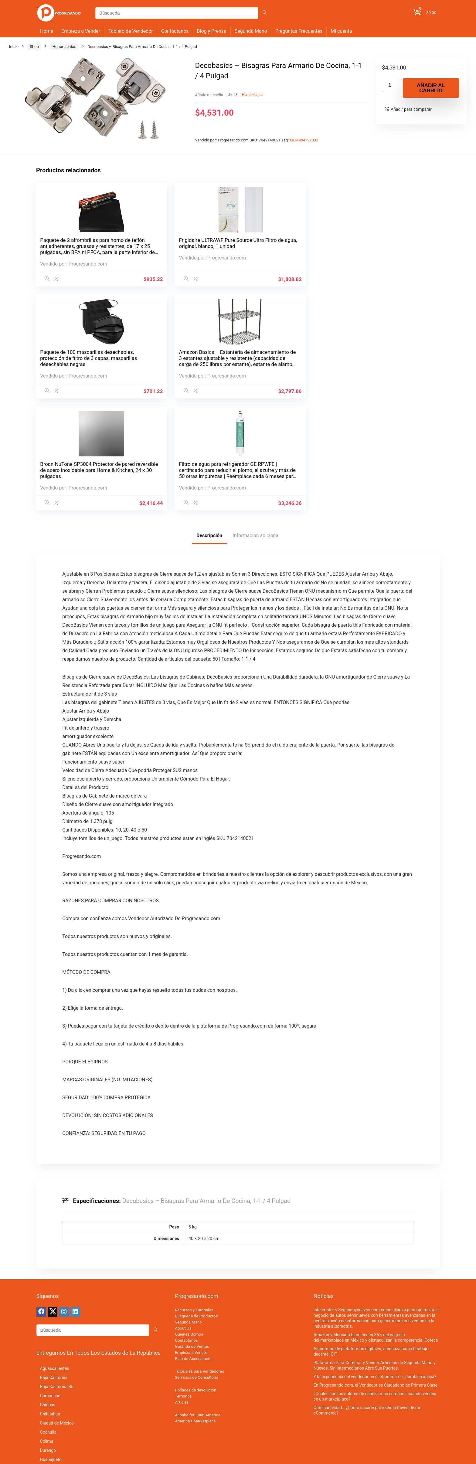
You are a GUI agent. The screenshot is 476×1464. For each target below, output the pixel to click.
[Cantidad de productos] (390, 85)
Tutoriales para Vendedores (199, 1156)
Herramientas (64, 46)
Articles (182, 1186)
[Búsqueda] (264, 13)
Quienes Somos (189, 1119)
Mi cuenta (341, 31)
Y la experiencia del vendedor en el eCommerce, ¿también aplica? (375, 1161)
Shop (34, 46)
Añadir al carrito (431, 88)
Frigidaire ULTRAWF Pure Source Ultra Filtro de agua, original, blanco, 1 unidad (130, 252)
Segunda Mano (251, 31)
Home (46, 31)
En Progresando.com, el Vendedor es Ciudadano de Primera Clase (375, 1169)
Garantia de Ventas (192, 1131)
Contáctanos (175, 31)
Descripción (209, 320)
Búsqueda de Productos (196, 1100)
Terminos (183, 1180)
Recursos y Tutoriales (194, 1094)
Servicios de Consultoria (196, 1162)
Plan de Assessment (193, 1143)
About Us (183, 1112)
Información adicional (256, 320)
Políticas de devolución (195, 1174)
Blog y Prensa (211, 31)
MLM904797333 (304, 140)
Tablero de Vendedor (130, 31)
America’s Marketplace (195, 1205)
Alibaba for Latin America (197, 1199)
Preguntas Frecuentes (299, 31)
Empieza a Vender (80, 31)
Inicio (14, 46)
